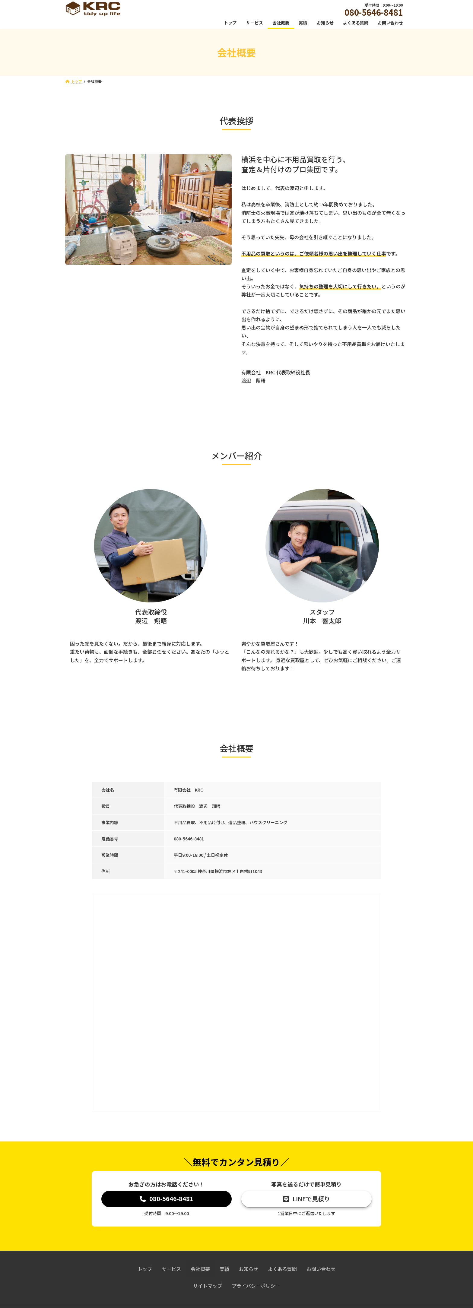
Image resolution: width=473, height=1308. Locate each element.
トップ (145, 1269)
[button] (166, 1199)
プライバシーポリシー (256, 1286)
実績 (224, 1269)
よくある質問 (282, 1269)
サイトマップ (207, 1286)
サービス (171, 1269)
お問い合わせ (320, 1269)
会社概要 (200, 1269)
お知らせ (248, 1269)
